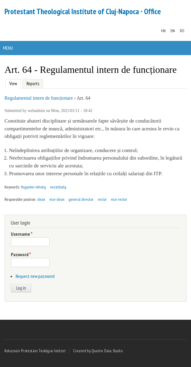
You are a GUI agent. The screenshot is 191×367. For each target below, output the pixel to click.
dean (41, 199)
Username (22, 234)
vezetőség (58, 187)
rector (102, 199)
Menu (8, 48)
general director (80, 199)
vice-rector (119, 199)
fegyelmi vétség (33, 187)
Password (21, 254)
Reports (33, 83)
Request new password (35, 276)
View (12, 82)
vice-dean (56, 199)
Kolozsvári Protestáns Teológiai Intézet (35, 350)
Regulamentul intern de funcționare (39, 98)
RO (182, 30)
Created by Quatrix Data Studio (98, 350)
